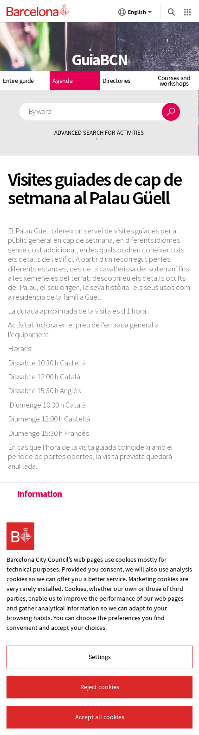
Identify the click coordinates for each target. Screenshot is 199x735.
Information (39, 493)
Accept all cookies (99, 717)
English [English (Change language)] (135, 14)
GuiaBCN (99, 60)
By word (40, 111)
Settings (100, 657)
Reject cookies (99, 687)
